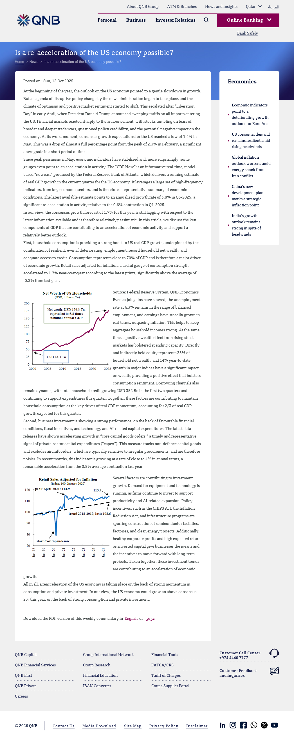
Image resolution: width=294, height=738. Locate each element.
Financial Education (100, 676)
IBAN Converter (97, 686)
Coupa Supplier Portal (170, 686)
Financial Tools (164, 655)
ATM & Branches (182, 7)
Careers (21, 696)
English (131, 619)
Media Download (99, 726)
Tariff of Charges (166, 676)
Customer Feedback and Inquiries (249, 671)
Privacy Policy (163, 726)
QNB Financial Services (35, 665)
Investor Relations (176, 20)
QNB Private (26, 686)
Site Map (133, 726)
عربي (150, 619)
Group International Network (108, 655)
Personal (107, 20)
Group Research (96, 665)
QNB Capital (26, 655)
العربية (273, 6)
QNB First (23, 676)
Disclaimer (197, 726)
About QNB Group (143, 7)
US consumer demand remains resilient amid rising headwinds (251, 141)
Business (136, 20)
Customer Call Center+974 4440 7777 (249, 655)
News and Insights (221, 7)
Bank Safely (247, 33)
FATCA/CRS (162, 665)
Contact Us (64, 726)
